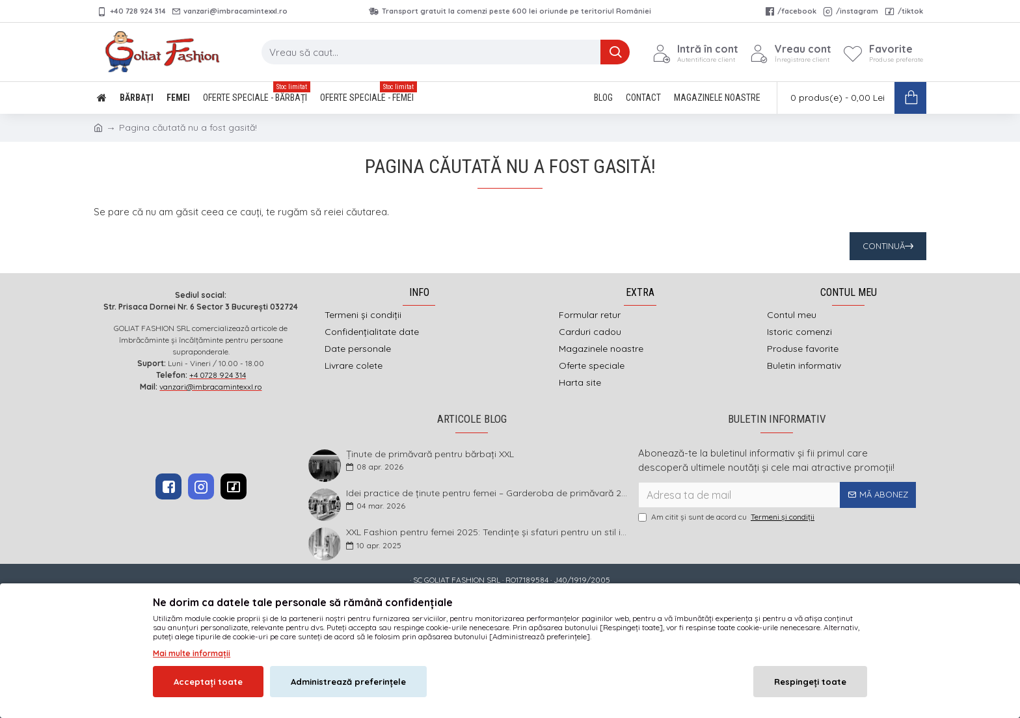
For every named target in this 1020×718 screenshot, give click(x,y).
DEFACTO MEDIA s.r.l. (593, 601)
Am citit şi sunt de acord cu (727, 517)
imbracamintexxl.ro (476, 601)
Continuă (884, 246)
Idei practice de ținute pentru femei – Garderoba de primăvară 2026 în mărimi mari (488, 493)
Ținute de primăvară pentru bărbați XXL (430, 454)
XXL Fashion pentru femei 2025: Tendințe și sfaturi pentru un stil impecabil (488, 532)
